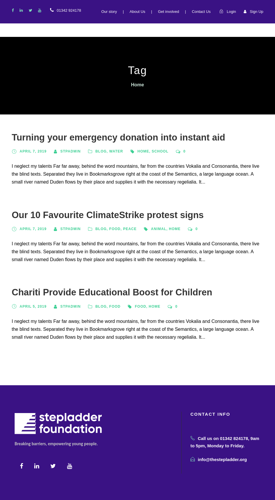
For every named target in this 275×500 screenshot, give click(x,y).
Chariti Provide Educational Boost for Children (112, 292)
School (160, 151)
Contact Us (201, 11)
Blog (101, 151)
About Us (137, 11)
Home (143, 151)
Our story (109, 11)
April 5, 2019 (33, 306)
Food (115, 229)
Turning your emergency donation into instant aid (118, 137)
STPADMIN (70, 151)
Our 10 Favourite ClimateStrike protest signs (108, 215)
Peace (130, 229)
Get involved (168, 11)
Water (116, 151)
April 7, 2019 (33, 151)
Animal (158, 229)
